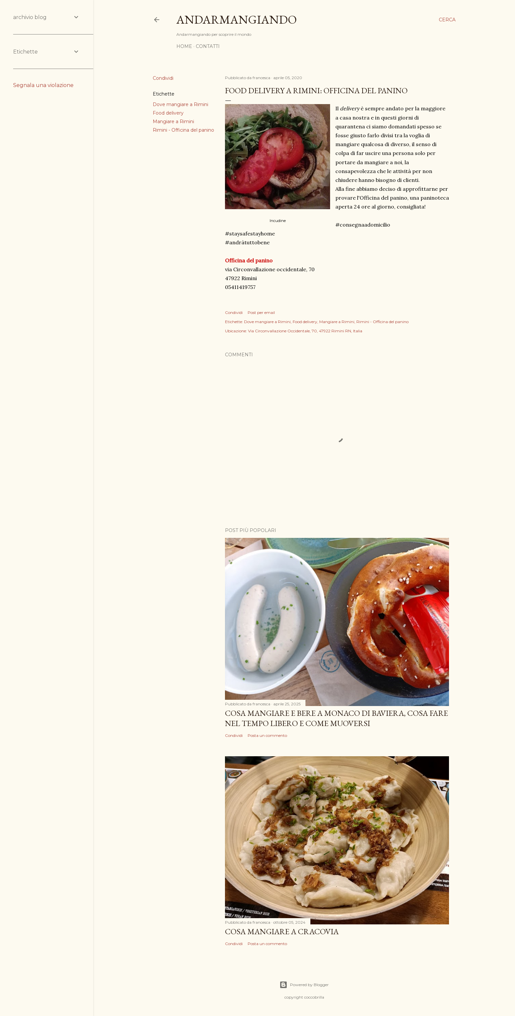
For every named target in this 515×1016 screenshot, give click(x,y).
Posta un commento (267, 735)
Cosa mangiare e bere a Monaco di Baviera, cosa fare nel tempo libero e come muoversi (336, 718)
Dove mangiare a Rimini (180, 104)
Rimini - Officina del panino (183, 130)
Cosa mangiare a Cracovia (282, 931)
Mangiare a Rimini (173, 121)
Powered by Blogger (304, 985)
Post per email (261, 312)
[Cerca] (447, 20)
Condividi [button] (163, 78)
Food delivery (168, 113)
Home (184, 46)
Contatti (208, 46)
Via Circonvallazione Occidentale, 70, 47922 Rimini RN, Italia (305, 330)
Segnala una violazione (43, 85)
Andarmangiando (236, 19)
